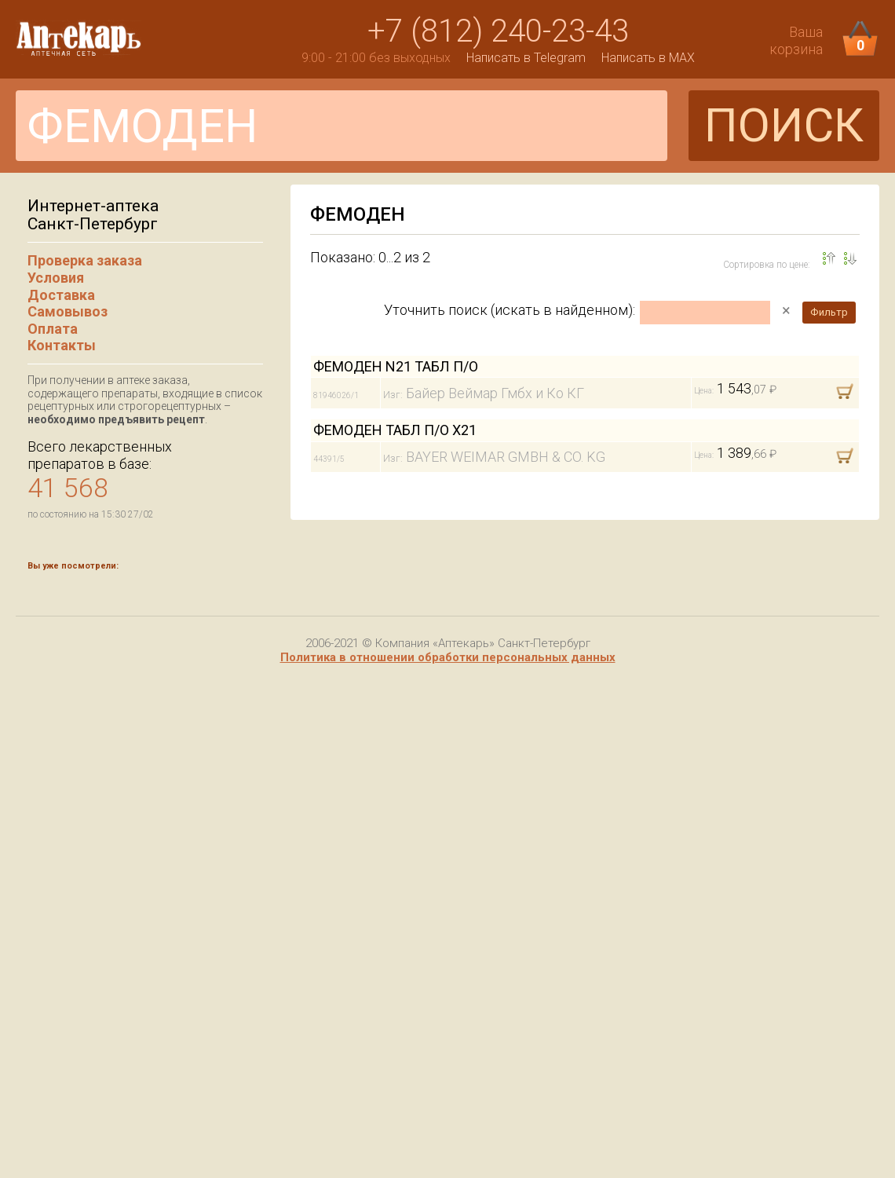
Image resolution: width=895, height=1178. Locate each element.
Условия (55, 277)
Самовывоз (67, 311)
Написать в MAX (648, 57)
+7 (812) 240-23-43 (498, 31)
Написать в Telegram (526, 57)
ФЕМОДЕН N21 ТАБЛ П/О (395, 366)
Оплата (52, 328)
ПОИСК (784, 125)
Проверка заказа (84, 260)
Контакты (61, 345)
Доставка (61, 295)
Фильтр (829, 312)
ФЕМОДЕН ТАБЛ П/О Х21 (395, 430)
